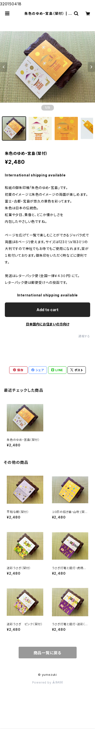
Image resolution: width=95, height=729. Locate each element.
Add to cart (47, 309)
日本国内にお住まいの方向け (47, 324)
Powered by (47, 682)
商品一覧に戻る (48, 652)
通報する (84, 336)
